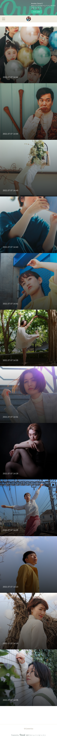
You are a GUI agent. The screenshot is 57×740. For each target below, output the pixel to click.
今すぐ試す (36, 12)
